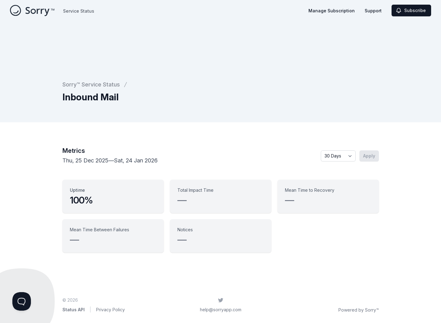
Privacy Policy (110, 309)
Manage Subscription (331, 10)
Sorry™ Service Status (91, 84)
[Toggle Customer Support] (21, 301)
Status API (73, 309)
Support (373, 10)
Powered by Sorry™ (358, 310)
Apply (369, 155)
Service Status (78, 11)
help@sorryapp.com (220, 309)
